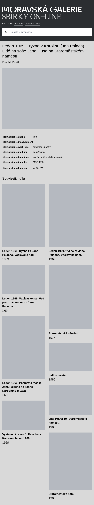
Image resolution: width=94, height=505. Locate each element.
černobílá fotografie (53, 157)
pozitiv (47, 147)
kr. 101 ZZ (38, 168)
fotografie (37, 147)
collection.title (32, 23)
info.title (18, 23)
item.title (7, 23)
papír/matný (39, 152)
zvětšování (38, 157)
